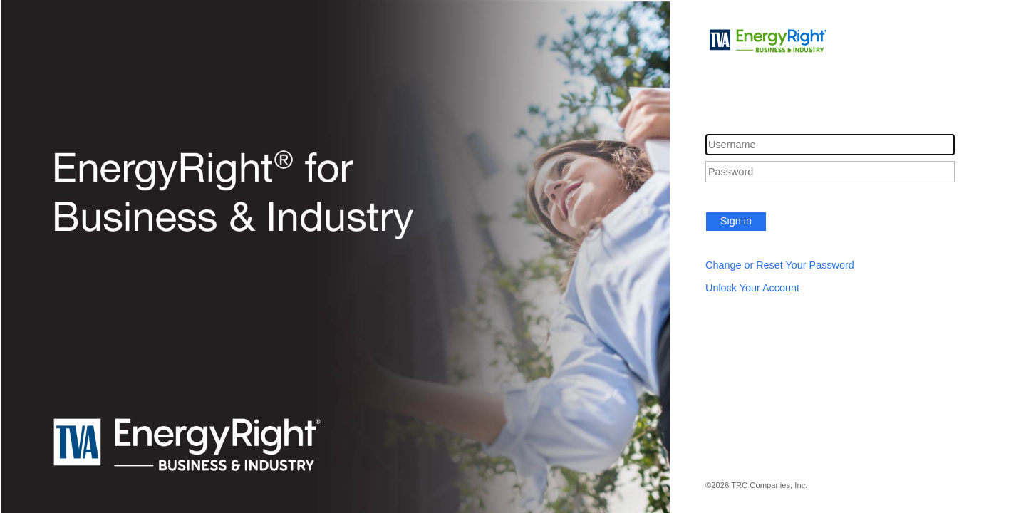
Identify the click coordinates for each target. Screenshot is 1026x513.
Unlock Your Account (752, 288)
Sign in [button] (736, 221)
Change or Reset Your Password (779, 265)
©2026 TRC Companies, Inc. (756, 485)
